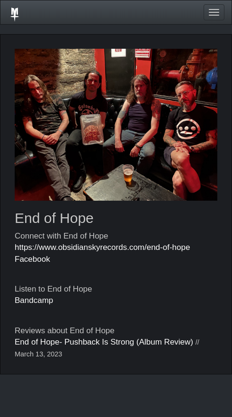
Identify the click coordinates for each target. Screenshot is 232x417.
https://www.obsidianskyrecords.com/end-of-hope (102, 247)
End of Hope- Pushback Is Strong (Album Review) (104, 341)
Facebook (32, 259)
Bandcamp (34, 300)
